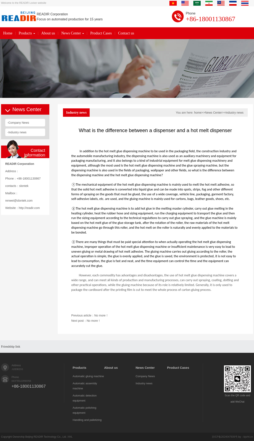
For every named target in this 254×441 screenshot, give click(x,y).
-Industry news (16, 132)
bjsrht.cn (248, 436)
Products (27, 33)
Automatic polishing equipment (84, 410)
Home (7, 33)
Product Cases (101, 33)
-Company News (18, 122)
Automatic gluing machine (88, 376)
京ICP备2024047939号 (225, 436)
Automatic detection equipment (85, 398)
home (198, 112)
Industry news (234, 112)
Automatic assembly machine (85, 386)
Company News (145, 376)
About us (48, 33)
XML (70, 436)
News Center (72, 33)
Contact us (126, 33)
